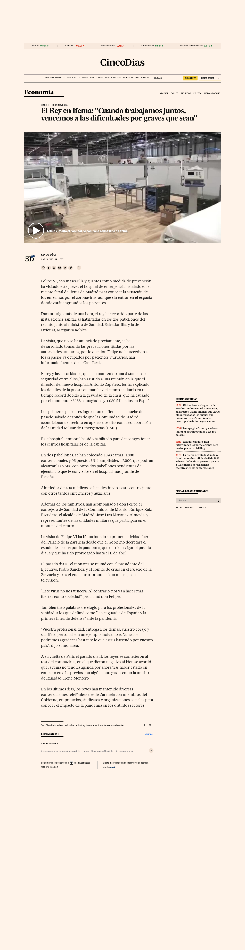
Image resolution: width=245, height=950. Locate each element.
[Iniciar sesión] (210, 78)
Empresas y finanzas (55, 78)
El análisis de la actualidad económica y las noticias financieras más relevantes (85, 725)
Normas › (148, 734)
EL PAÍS (156, 76)
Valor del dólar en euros (191, 45)
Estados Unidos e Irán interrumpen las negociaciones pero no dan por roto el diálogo (197, 445)
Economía (83, 78)
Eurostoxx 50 (147, 45)
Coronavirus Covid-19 (102, 751)
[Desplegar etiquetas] (151, 750)
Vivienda (164, 93)
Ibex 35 (35, 45)
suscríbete (190, 78)
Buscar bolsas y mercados (192, 491)
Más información (50, 766)
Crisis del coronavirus (54, 105)
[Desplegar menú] (26, 62)
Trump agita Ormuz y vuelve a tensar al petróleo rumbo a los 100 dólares (197, 431)
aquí (112, 766)
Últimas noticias (131, 78)
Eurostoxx (190, 508)
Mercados (72, 78)
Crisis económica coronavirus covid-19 (60, 751)
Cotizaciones (96, 78)
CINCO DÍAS (48, 254)
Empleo (174, 93)
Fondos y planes (113, 78)
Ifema (86, 751)
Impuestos (186, 93)
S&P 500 (69, 45)
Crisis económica (124, 751)
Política (197, 93)
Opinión (145, 78)
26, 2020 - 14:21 (52, 259)
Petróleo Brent (108, 45)
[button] (122, 187)
